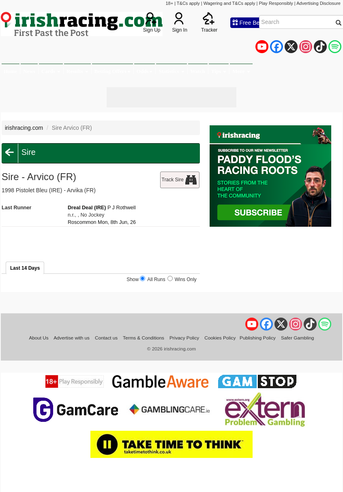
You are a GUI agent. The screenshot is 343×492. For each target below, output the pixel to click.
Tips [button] (219, 71)
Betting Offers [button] (112, 71)
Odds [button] (145, 71)
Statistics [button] (171, 71)
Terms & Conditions (143, 337)
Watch (198, 71)
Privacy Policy (184, 337)
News (29, 71)
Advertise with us (72, 337)
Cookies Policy (220, 337)
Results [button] (77, 71)
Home (10, 71)
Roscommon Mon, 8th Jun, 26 (102, 222)
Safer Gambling (297, 337)
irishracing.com (24, 128)
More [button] (241, 71)
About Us (38, 337)
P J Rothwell (121, 208)
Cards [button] (50, 71)
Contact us (106, 337)
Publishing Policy (258, 337)
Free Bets (248, 22)
